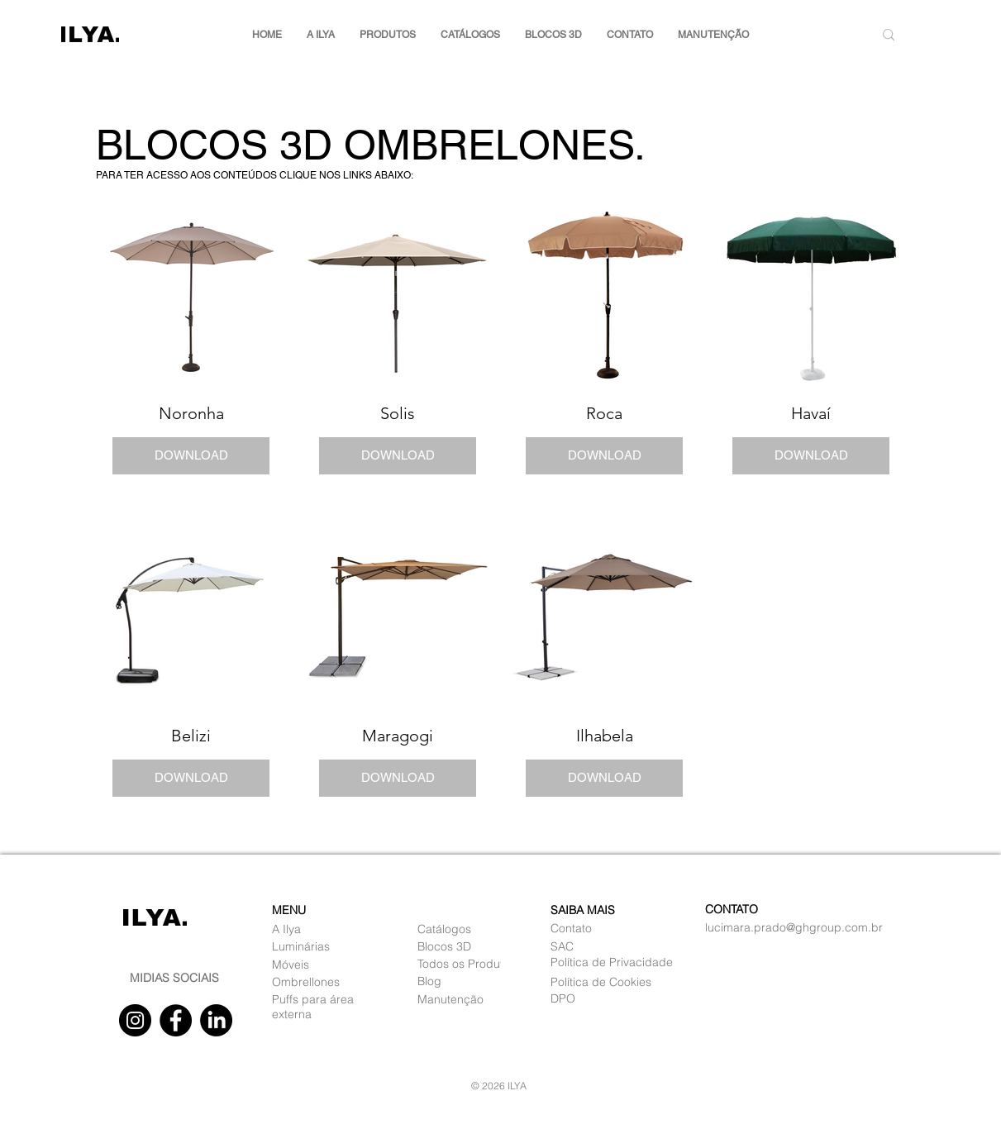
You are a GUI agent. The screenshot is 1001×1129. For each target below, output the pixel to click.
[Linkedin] (216, 1020)
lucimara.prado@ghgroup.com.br (794, 927)
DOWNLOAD (190, 455)
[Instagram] (135, 1020)
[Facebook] (176, 1020)
